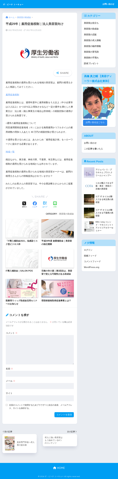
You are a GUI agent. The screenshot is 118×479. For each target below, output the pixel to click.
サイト (9, 393)
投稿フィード (90, 256)
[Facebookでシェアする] (34, 204)
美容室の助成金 (66, 213)
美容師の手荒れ (92, 58)
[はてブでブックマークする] (44, 204)
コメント (12, 333)
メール (10, 381)
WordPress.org (92, 268)
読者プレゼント (92, 64)
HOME (59, 468)
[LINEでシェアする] (55, 204)
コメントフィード (93, 262)
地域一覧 (10, 152)
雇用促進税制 (12, 94)
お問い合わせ (108, 4)
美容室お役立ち (92, 23)
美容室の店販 (90, 34)
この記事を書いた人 (94, 148)
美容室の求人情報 (93, 40)
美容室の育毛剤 (92, 52)
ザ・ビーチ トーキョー (19, 4)
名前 (9, 368)
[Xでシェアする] (24, 204)
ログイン (88, 250)
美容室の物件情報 (93, 46)
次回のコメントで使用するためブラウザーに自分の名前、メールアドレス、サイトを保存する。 (40, 406)
